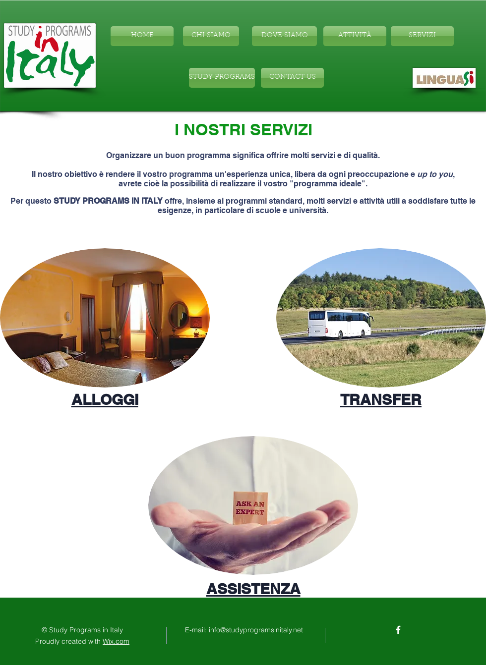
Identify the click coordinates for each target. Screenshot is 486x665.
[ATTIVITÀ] (354, 36)
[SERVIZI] (422, 36)
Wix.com (116, 641)
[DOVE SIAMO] (284, 36)
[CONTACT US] (292, 78)
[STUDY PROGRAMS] (222, 78)
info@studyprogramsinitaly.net (256, 629)
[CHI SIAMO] (211, 36)
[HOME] (142, 36)
